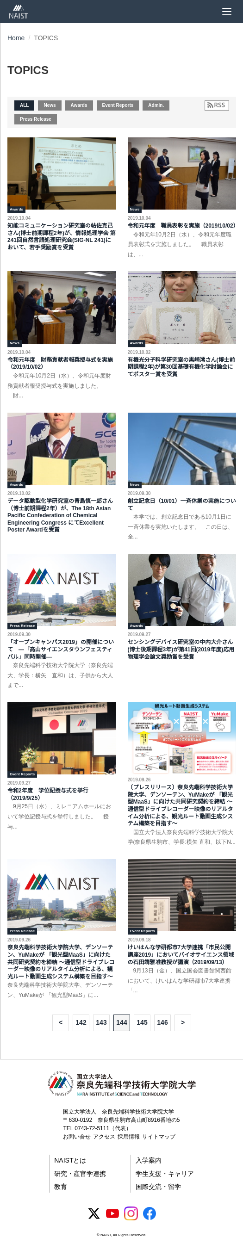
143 (101, 1022)
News (50, 105)
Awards (79, 105)
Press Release (35, 119)
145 (142, 1022)
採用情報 (129, 1136)
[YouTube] (112, 1213)
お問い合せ (77, 1136)
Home (16, 38)
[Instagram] (131, 1213)
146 (162, 1022)
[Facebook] (149, 1213)
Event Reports (118, 105)
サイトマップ (158, 1136)
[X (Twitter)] (94, 1213)
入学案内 (149, 1160)
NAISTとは (70, 1160)
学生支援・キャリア (165, 1173)
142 (80, 1022)
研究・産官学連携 (80, 1173)
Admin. (156, 105)
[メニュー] (227, 12)
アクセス (104, 1136)
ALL (24, 105)
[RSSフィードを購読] (217, 105)
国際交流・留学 (158, 1186)
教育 (60, 1186)
